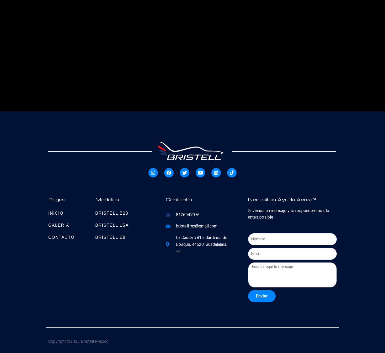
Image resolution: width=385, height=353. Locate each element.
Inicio (55, 213)
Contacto (61, 237)
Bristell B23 (111, 213)
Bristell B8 (110, 237)
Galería (58, 225)
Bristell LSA (112, 225)
